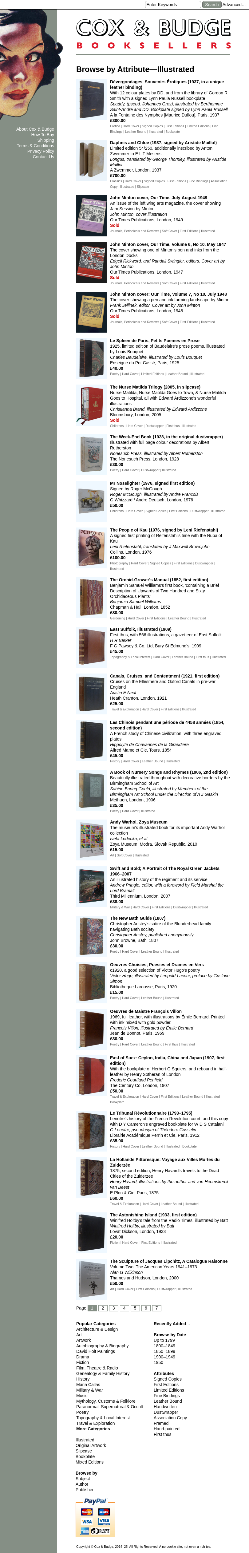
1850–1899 (164, 1351)
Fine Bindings (167, 1395)
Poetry (82, 1412)
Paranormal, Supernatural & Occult (109, 1406)
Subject (83, 1478)
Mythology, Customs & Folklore (106, 1401)
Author (82, 1484)
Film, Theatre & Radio (97, 1367)
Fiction (82, 1362)
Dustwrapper (166, 1412)
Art (79, 1334)
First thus (163, 1434)
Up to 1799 (164, 1340)
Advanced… (234, 4)
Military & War (89, 1390)
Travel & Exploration (95, 1423)
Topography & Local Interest (103, 1417)
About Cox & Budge (35, 129)
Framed (161, 1423)
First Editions (166, 1384)
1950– (160, 1362)
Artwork (83, 1340)
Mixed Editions (90, 1462)
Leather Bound (168, 1401)
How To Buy (42, 134)
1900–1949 (164, 1356)
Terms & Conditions (35, 145)
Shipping (46, 140)
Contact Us (43, 156)
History (83, 1379)
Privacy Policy (40, 151)
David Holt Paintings (95, 1351)
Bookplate (85, 1456)
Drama (82, 1356)
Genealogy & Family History (103, 1373)
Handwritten (165, 1406)
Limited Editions (169, 1390)
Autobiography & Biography (102, 1345)
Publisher (84, 1489)
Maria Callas (88, 1384)
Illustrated (85, 1439)
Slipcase (84, 1450)
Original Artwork (91, 1445)
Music (82, 1395)
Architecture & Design (97, 1329)
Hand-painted (167, 1428)
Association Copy (170, 1417)
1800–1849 (164, 1345)
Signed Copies (168, 1379)
